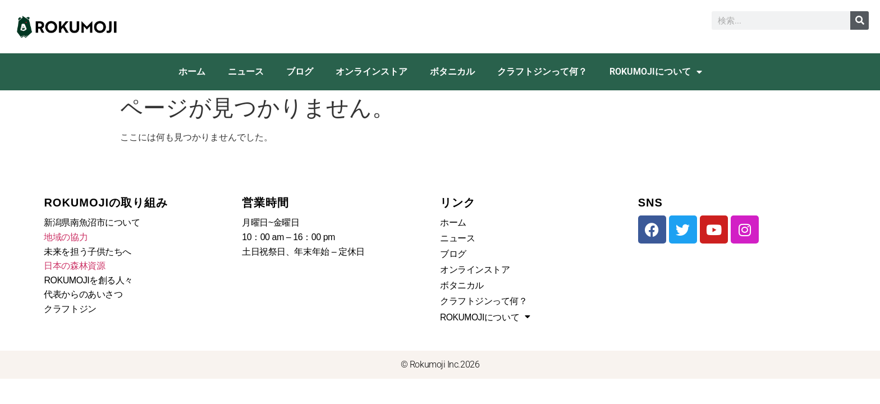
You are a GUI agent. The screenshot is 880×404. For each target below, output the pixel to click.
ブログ (299, 71)
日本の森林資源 (74, 265)
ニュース (246, 71)
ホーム (191, 71)
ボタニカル (452, 71)
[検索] (859, 20)
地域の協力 (66, 237)
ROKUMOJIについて (655, 72)
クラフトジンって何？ (542, 71)
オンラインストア (371, 71)
